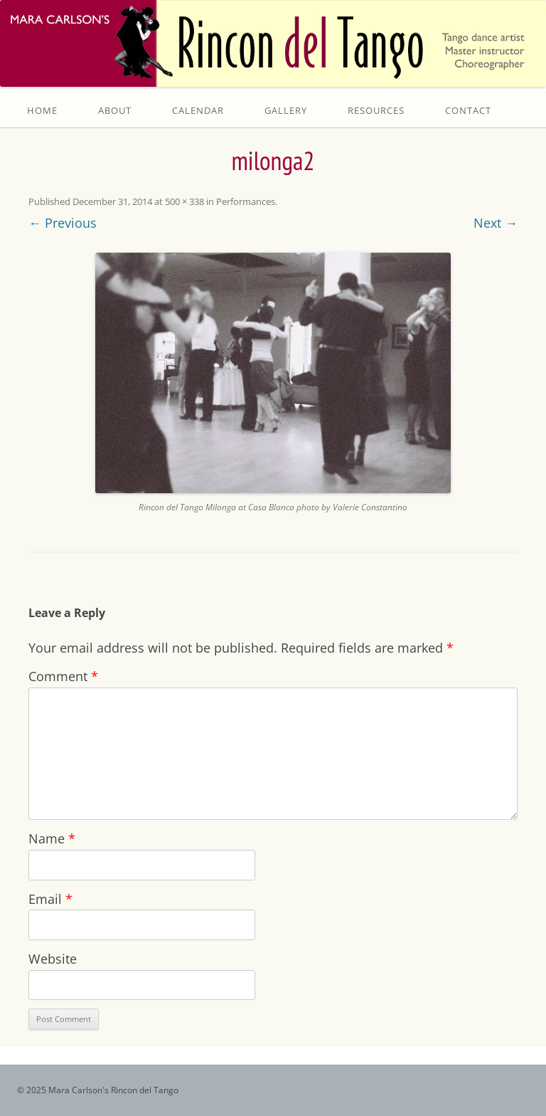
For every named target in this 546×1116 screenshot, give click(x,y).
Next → (495, 222)
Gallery (285, 110)
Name (51, 838)
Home (42, 110)
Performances (245, 201)
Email (50, 898)
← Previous (62, 222)
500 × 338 (184, 201)
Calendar (198, 110)
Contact (468, 110)
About (115, 110)
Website (52, 958)
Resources (376, 110)
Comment (63, 676)
